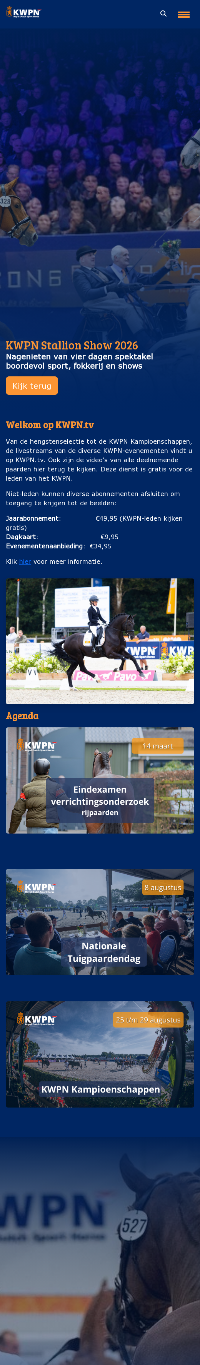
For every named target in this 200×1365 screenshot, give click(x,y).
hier (25, 561)
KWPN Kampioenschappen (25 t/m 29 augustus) (100, 1115)
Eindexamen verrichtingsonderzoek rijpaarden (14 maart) (100, 845)
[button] (100, 793)
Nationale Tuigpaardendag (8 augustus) (100, 982)
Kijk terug (32, 385)
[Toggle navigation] (183, 11)
